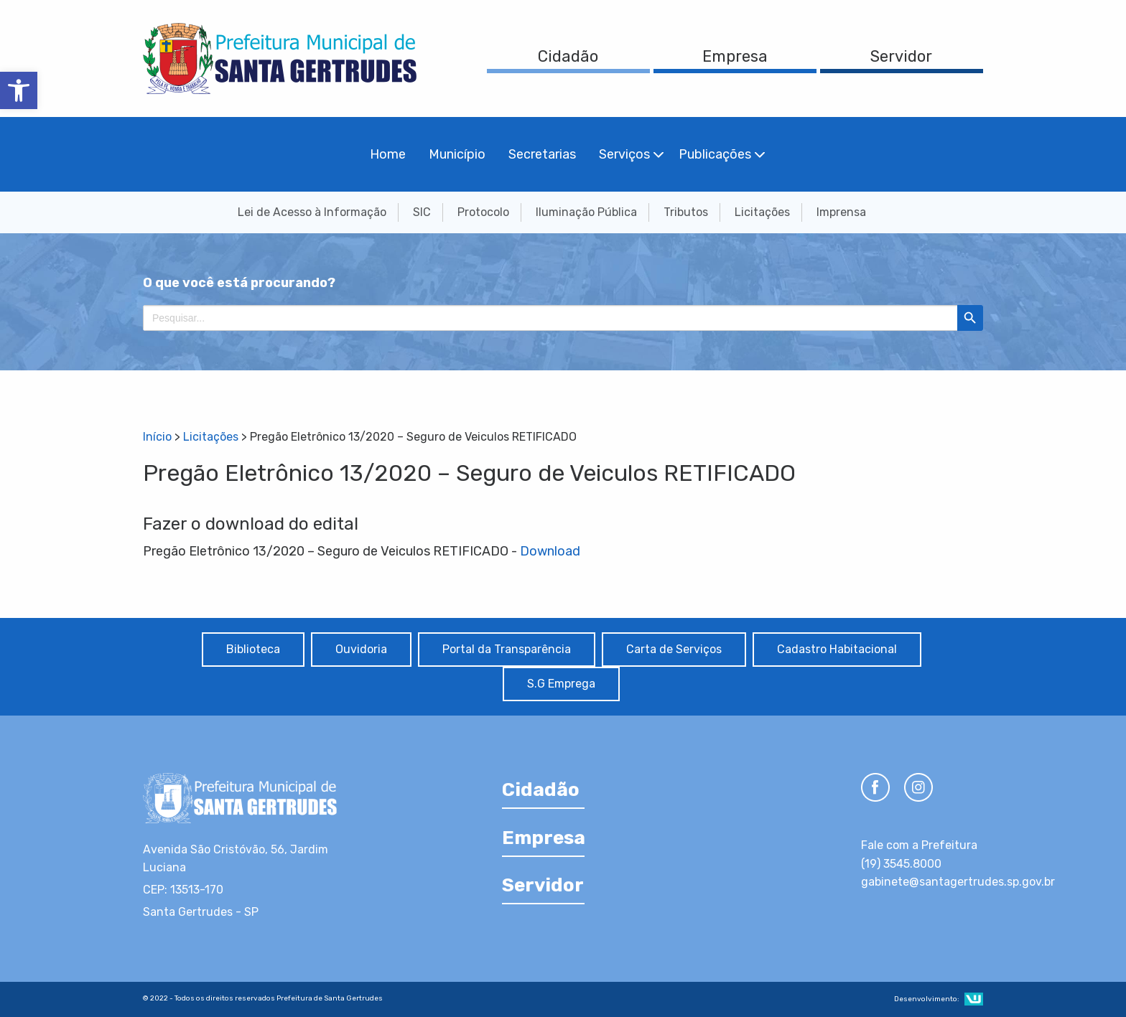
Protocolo (483, 212)
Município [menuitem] (457, 154)
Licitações (762, 212)
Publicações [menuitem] (715, 154)
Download (550, 551)
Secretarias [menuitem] (542, 154)
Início (157, 437)
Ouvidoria (361, 649)
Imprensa (841, 212)
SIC (422, 212)
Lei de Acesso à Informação (312, 212)
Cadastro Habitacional (837, 649)
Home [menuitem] (388, 154)
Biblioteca (253, 649)
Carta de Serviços (674, 649)
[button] (18, 90)
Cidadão (568, 56)
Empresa (735, 56)
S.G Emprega (561, 683)
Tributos (686, 212)
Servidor (901, 56)
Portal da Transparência (506, 649)
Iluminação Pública (586, 212)
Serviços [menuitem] (624, 154)
